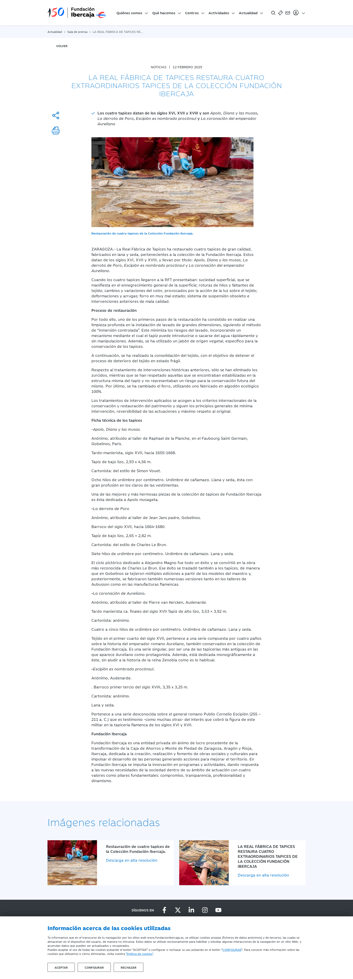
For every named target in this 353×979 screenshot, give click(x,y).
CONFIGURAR (232, 949)
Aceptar (61, 967)
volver (62, 46)
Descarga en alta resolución (131, 860)
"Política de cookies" (139, 954)
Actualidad (248, 12)
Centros (192, 12)
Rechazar (128, 967)
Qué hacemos (163, 12)
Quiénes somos (129, 12)
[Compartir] (55, 115)
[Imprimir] (55, 130)
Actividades (218, 12)
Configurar (94, 967)
